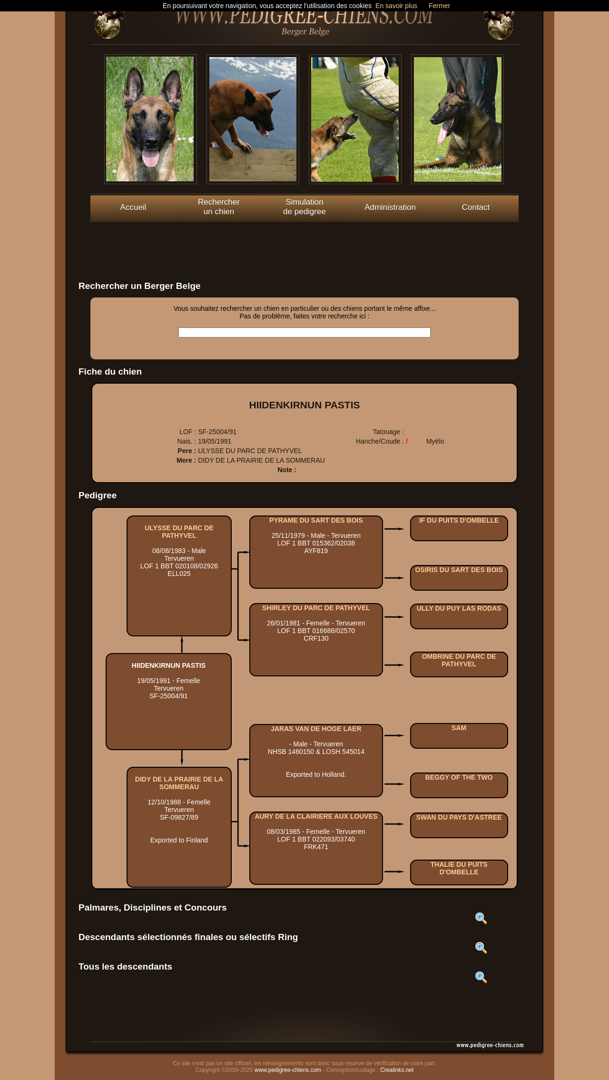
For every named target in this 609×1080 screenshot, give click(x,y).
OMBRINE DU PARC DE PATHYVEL (459, 660)
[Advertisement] (304, 243)
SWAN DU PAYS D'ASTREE (459, 817)
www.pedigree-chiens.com (288, 1070)
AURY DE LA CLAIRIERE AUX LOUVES (316, 816)
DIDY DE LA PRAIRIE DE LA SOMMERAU (179, 783)
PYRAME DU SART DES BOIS (316, 520)
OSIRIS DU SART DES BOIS (458, 570)
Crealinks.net (396, 1070)
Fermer (439, 6)
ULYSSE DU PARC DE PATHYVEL (179, 531)
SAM (459, 728)
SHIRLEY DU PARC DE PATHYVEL (316, 608)
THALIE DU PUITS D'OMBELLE (459, 868)
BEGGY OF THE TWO (459, 777)
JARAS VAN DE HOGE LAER (316, 729)
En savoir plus (396, 6)
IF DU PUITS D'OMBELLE (459, 520)
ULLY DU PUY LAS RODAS (459, 608)
